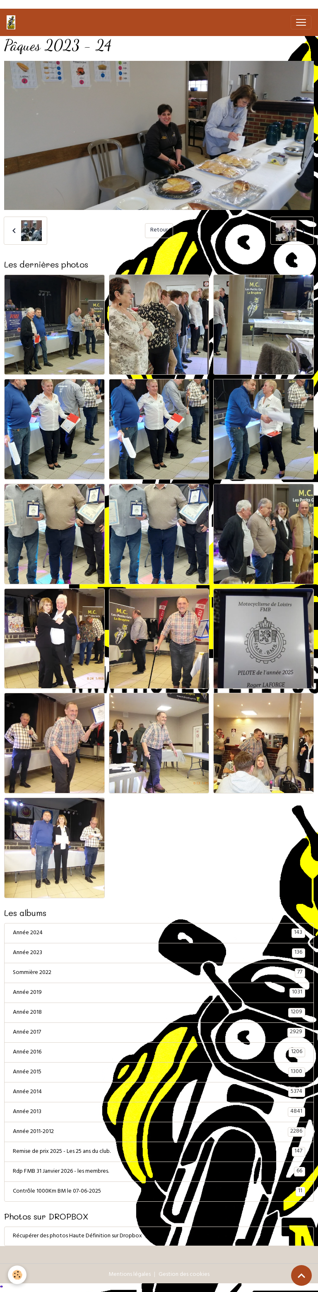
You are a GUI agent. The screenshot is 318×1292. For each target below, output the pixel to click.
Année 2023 (159, 953)
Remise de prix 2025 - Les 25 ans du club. (159, 1151)
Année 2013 (159, 1112)
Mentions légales (129, 1274)
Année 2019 (159, 992)
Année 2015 (159, 1072)
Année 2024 (159, 933)
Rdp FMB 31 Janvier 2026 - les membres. (159, 1171)
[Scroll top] (301, 1275)
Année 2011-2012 (159, 1132)
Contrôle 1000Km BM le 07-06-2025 (159, 1191)
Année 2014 (159, 1092)
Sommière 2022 (159, 973)
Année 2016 (159, 1052)
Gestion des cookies (184, 1274)
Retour (159, 230)
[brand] (13, 22)
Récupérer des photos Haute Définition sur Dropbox (77, 1236)
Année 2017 (159, 1032)
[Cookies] (17, 1274)
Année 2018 (159, 1012)
